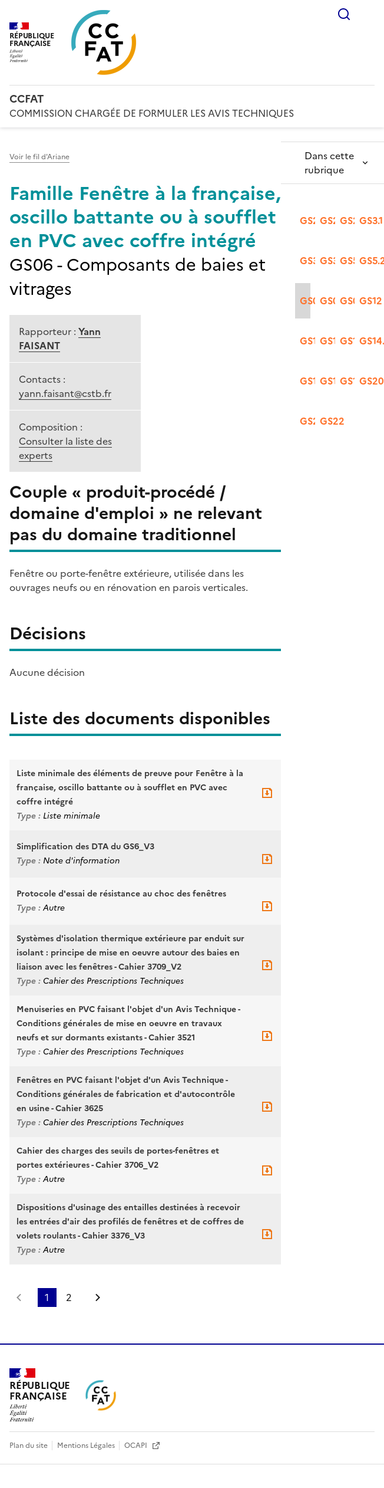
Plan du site (29, 1445)
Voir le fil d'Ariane (39, 157)
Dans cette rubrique (329, 163)
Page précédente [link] (18, 1297)
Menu (367, 14)
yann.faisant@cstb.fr (65, 393)
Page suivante (97, 1297)
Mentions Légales (87, 1445)
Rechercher (344, 14)
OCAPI (136, 1445)
